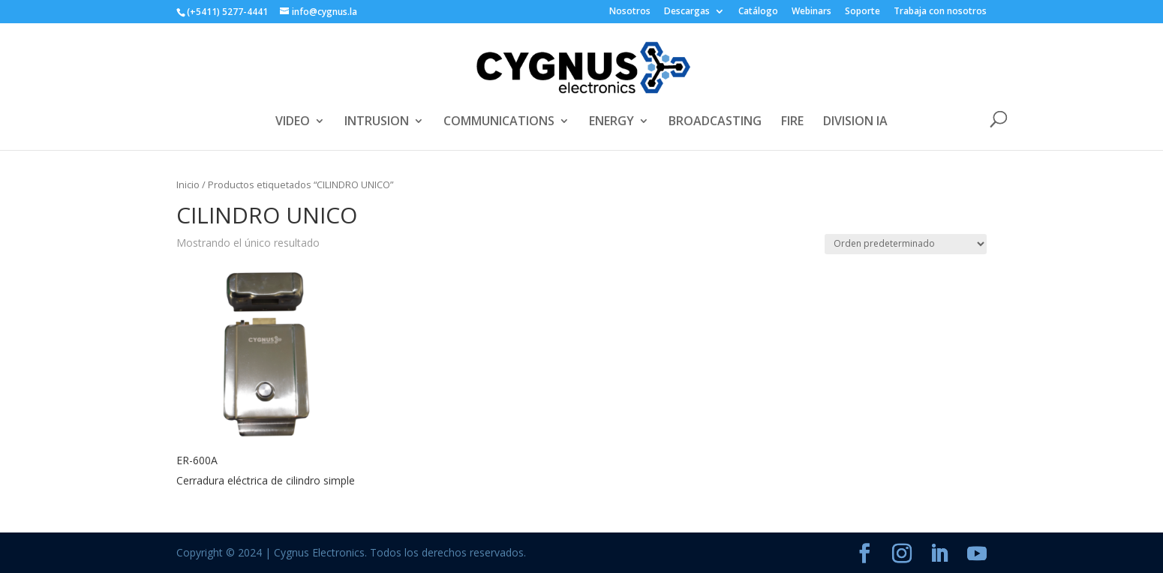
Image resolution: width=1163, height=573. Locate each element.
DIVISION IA (855, 122)
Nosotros (630, 12)
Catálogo (758, 12)
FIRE (792, 122)
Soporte (862, 12)
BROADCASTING (715, 122)
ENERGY (611, 122)
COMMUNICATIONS (498, 122)
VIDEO (292, 122)
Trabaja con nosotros (940, 12)
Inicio (188, 184)
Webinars (811, 12)
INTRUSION (376, 122)
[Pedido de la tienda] (906, 244)
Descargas (687, 12)
